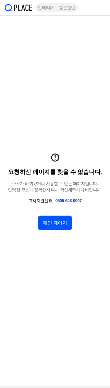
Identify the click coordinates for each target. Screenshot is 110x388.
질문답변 (67, 7)
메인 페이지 (55, 222)
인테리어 (46, 7)
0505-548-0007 (68, 200)
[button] (101, 8)
